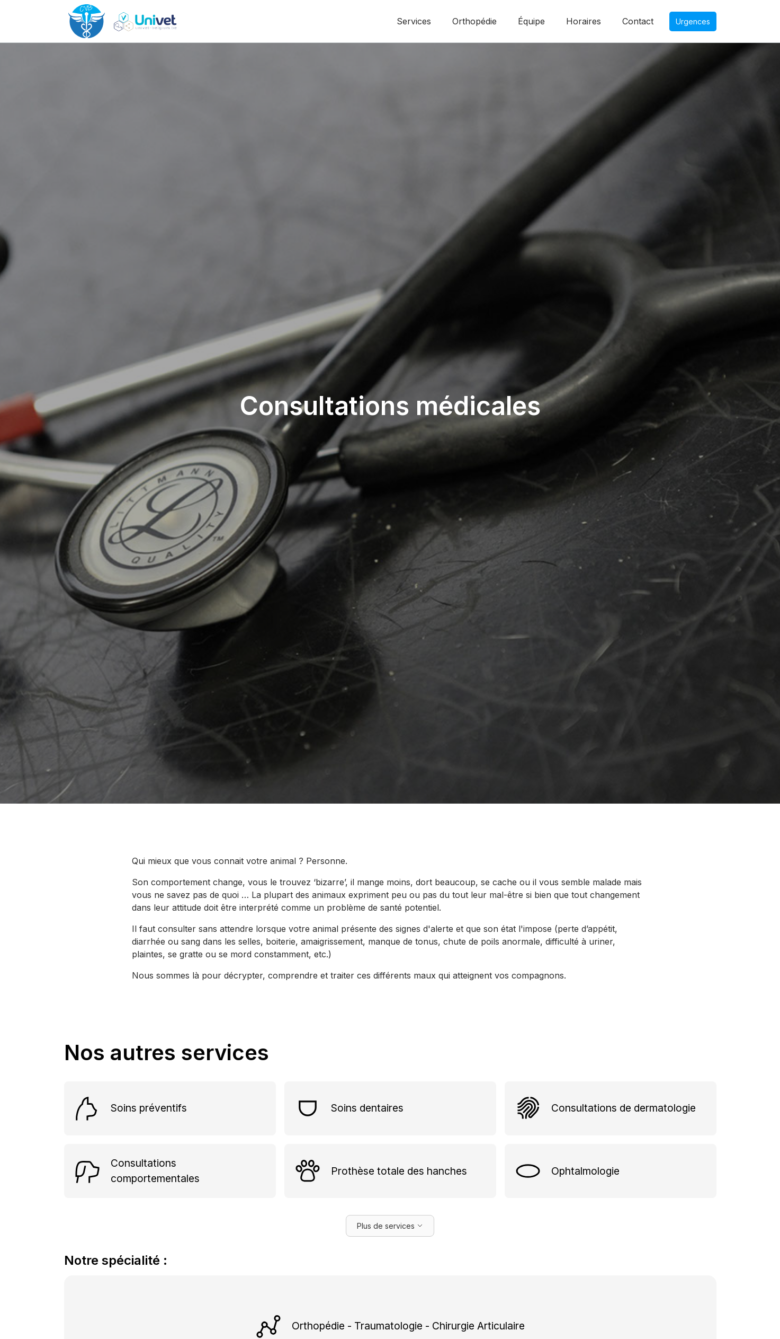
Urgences (693, 21)
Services (414, 21)
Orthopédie (474, 21)
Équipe (531, 21)
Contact (637, 21)
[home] (127, 21)
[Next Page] (390, 1226)
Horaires (583, 21)
